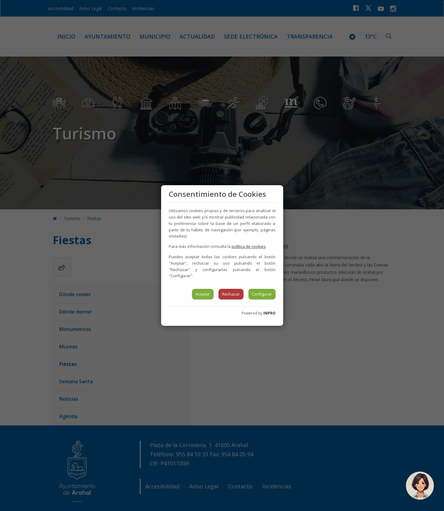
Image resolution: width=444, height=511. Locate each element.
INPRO (269, 313)
